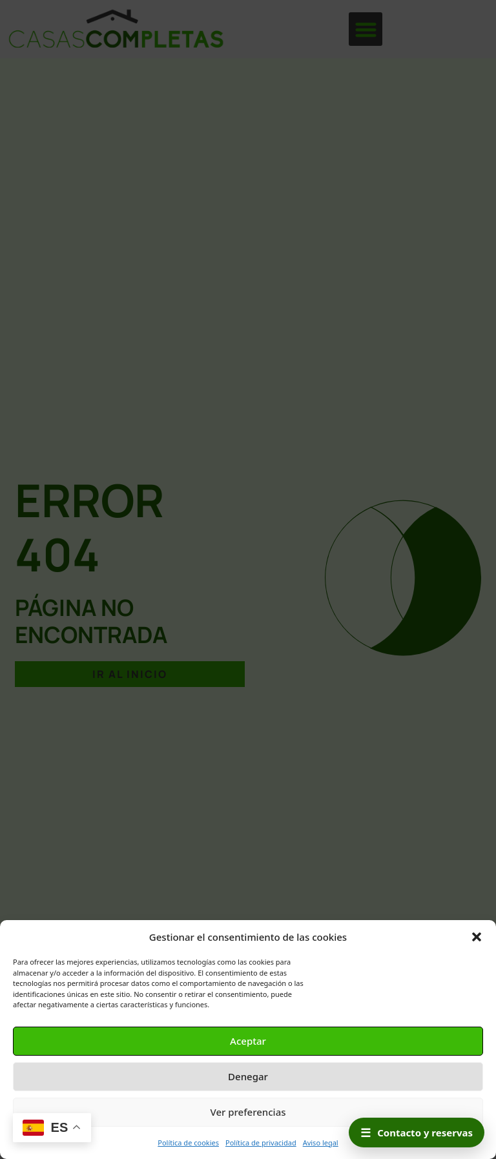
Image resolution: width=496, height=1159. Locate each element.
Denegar (248, 1076)
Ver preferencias (247, 1111)
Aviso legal (320, 1142)
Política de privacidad (260, 1142)
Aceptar (248, 1040)
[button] (476, 936)
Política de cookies (188, 1142)
